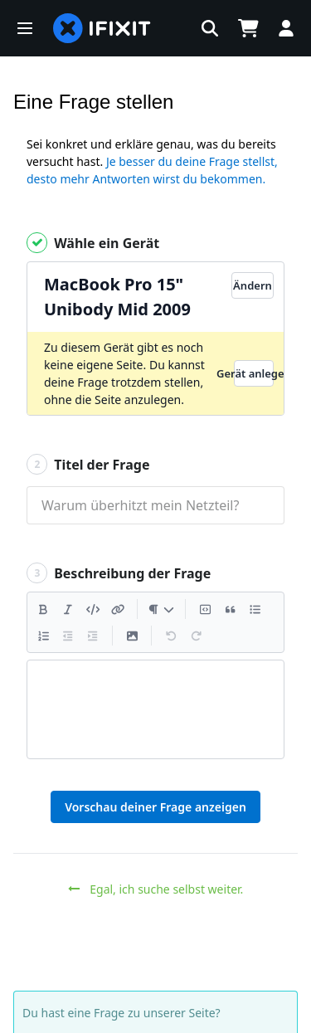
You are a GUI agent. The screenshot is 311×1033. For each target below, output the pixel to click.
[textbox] (155, 709)
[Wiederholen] (195, 635)
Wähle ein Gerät (93, 242)
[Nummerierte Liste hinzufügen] (43, 635)
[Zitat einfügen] (229, 609)
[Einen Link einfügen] (117, 609)
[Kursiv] (68, 609)
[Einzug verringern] (68, 635)
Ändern (252, 285)
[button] (25, 28)
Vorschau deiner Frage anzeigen (155, 807)
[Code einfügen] (92, 609)
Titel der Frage (88, 464)
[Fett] (43, 609)
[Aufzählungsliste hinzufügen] (254, 609)
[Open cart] (248, 28)
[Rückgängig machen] (170, 635)
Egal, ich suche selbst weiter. (156, 889)
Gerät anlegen (254, 373)
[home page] (102, 28)
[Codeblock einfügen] (204, 609)
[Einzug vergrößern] (92, 635)
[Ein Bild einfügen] (131, 635)
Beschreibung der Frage (119, 573)
